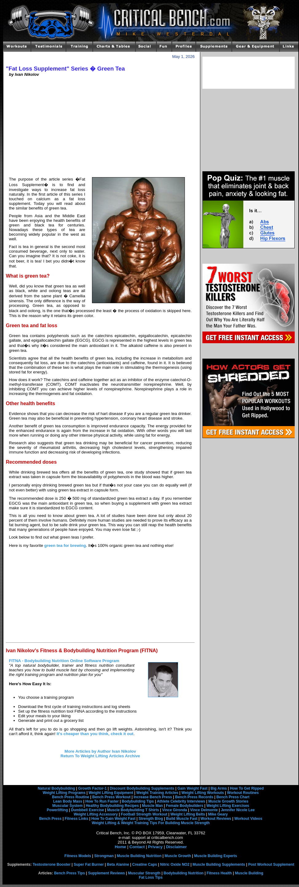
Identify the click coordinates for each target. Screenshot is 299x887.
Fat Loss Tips (150, 877)
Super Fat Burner (89, 864)
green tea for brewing (65, 545)
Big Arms (219, 788)
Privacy (155, 846)
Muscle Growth (178, 856)
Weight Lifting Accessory (96, 814)
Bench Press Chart (232, 797)
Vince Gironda (174, 810)
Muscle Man (152, 806)
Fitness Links (76, 818)
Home (120, 846)
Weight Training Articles (157, 793)
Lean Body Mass (67, 801)
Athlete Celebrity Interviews (181, 801)
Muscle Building (249, 873)
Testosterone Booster (51, 864)
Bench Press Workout (111, 797)
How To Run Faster (101, 801)
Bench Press (50, 818)
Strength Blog (150, 818)
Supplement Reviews (106, 873)
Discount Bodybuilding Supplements (142, 788)
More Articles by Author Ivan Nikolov (100, 751)
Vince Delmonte (204, 810)
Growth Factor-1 (92, 788)
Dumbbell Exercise (87, 810)
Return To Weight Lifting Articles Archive (100, 756)
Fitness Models (78, 856)
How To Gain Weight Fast (113, 818)
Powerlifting (57, 810)
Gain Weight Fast (192, 788)
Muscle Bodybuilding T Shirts (133, 810)
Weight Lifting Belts (187, 814)
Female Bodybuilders (184, 806)
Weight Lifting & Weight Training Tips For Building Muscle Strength (150, 823)
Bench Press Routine (70, 797)
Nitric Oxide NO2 (174, 864)
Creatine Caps (144, 864)
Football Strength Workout (144, 814)
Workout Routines (243, 793)
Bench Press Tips (69, 873)
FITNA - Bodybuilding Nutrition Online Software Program (64, 660)
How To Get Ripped (247, 788)
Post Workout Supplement (271, 864)
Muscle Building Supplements (219, 864)
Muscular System (67, 806)
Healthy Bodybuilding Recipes (112, 806)
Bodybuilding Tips (138, 801)
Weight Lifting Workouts (202, 793)
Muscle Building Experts (215, 856)
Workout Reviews (216, 818)
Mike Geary (218, 814)
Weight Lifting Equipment (111, 793)
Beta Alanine (118, 864)
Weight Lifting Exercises (227, 806)
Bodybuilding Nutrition (184, 873)
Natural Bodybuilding (56, 788)
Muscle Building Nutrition (139, 856)
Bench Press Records (194, 797)
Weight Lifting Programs (64, 793)
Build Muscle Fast (181, 818)
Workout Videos (248, 818)
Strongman (104, 856)
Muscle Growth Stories (228, 801)
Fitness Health (219, 873)
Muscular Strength (144, 873)
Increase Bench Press (153, 797)
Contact (137, 846)
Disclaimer (176, 846)
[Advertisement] (100, 129)
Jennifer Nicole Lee (238, 810)
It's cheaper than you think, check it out (95, 733)
